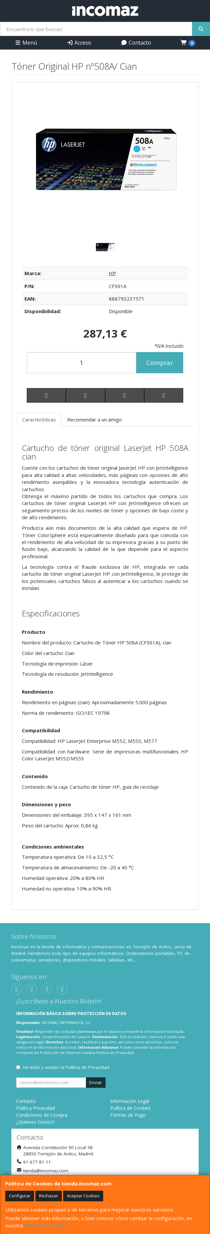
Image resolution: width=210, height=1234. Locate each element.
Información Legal (129, 1101)
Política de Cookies (45, 1225)
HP (112, 273)
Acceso (78, 42)
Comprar (159, 362)
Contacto (136, 42)
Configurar (19, 1196)
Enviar (95, 1082)
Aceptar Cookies (83, 1196)
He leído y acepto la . (66, 1067)
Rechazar (48, 1196)
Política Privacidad (35, 1108)
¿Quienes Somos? (35, 1122)
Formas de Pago (128, 1115)
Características (39, 419)
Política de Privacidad (115, 1052)
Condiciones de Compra (41, 1115)
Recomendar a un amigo (94, 419)
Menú (26, 42)
